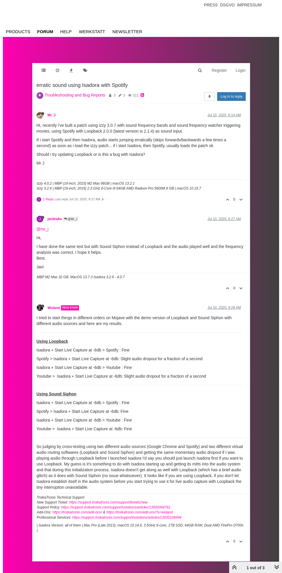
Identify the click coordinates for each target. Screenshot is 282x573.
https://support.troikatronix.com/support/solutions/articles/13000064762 (115, 507)
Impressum (249, 5)
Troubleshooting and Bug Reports (75, 95)
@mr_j (43, 229)
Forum (45, 31)
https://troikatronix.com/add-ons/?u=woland (139, 512)
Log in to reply (231, 96)
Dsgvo (227, 5)
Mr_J (52, 115)
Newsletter (127, 31)
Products (18, 31)
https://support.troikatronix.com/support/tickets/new (108, 502)
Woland (54, 308)
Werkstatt (92, 31)
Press (211, 5)
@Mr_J (70, 219)
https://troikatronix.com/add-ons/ (77, 512)
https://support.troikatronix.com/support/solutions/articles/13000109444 (127, 517)
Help (65, 31)
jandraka (55, 219)
